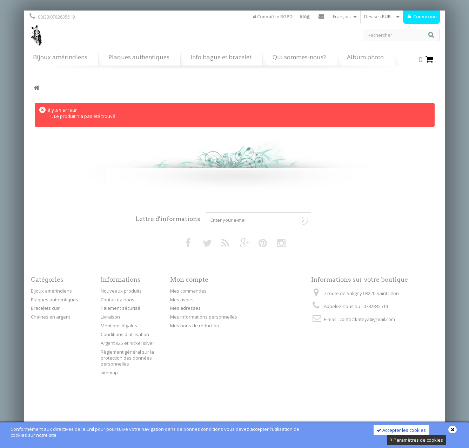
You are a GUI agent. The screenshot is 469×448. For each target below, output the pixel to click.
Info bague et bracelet (221, 57)
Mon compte (189, 279)
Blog (305, 16)
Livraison (110, 317)
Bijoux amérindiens (60, 57)
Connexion (424, 16)
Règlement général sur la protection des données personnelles (127, 358)
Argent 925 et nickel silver (127, 343)
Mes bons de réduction (194, 325)
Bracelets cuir (45, 308)
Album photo (365, 57)
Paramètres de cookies (416, 440)
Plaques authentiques (138, 57)
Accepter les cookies (401, 430)
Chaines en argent (50, 317)
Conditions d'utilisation (125, 334)
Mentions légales (119, 325)
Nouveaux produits (121, 291)
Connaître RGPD (273, 16)
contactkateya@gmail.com (367, 319)
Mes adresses (185, 308)
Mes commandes (188, 291)
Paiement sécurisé (120, 308)
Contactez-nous (321, 18)
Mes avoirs (182, 299)
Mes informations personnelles (203, 317)
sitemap (109, 372)
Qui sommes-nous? (299, 57)
